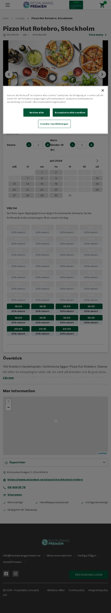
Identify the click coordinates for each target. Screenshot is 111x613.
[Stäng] (102, 90)
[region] (55, 110)
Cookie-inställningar (54, 124)
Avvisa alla (36, 112)
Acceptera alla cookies (70, 112)
